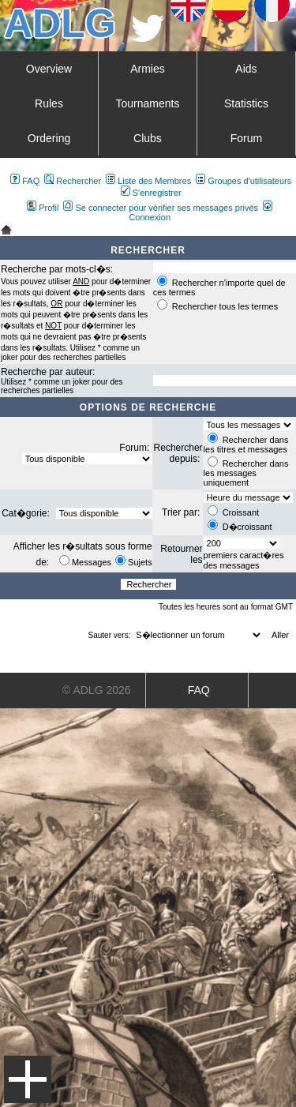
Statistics (246, 103)
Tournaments (148, 103)
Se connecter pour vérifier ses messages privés (160, 207)
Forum (246, 138)
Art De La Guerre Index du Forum (6, 229)
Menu (27, 1079)
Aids (246, 68)
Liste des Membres (148, 181)
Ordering (49, 138)
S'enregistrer (151, 192)
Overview (49, 68)
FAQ (24, 181)
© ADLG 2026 (96, 690)
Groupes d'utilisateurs (243, 181)
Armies (147, 68)
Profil (42, 207)
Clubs (147, 138)
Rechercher (72, 181)
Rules (49, 103)
